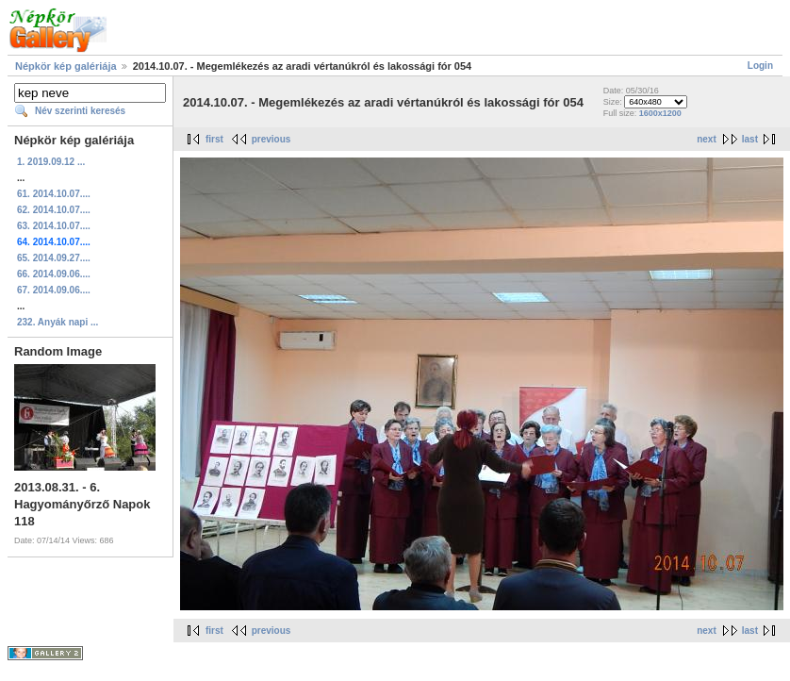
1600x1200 (660, 113)
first (214, 139)
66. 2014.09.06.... (54, 274)
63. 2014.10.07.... (54, 226)
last (750, 139)
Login (760, 65)
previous (271, 139)
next (706, 139)
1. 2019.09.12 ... (51, 162)
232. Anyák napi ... (57, 322)
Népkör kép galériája (66, 66)
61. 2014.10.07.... (54, 194)
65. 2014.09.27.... (54, 258)
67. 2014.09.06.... (54, 290)
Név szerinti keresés (80, 111)
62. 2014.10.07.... (54, 210)
